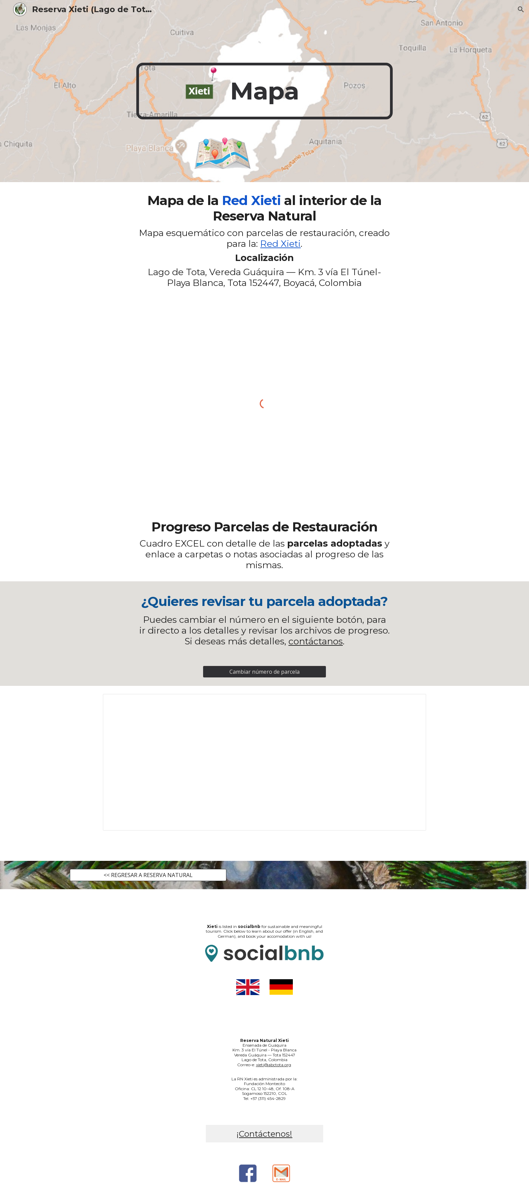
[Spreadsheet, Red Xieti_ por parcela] (264, 762)
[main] (264, 91)
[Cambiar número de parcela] (264, 672)
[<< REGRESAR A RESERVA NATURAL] (148, 875)
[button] (521, 9)
